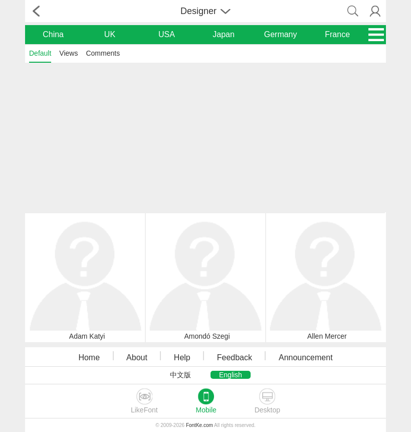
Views (68, 53)
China (53, 34)
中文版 (180, 375)
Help (182, 357)
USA (166, 34)
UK (109, 34)
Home (89, 357)
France (337, 34)
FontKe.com (199, 425)
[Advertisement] (205, 137)
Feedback (234, 357)
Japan (224, 34)
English (230, 375)
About (136, 357)
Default (40, 53)
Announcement (306, 357)
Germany (280, 34)
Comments (103, 53)
